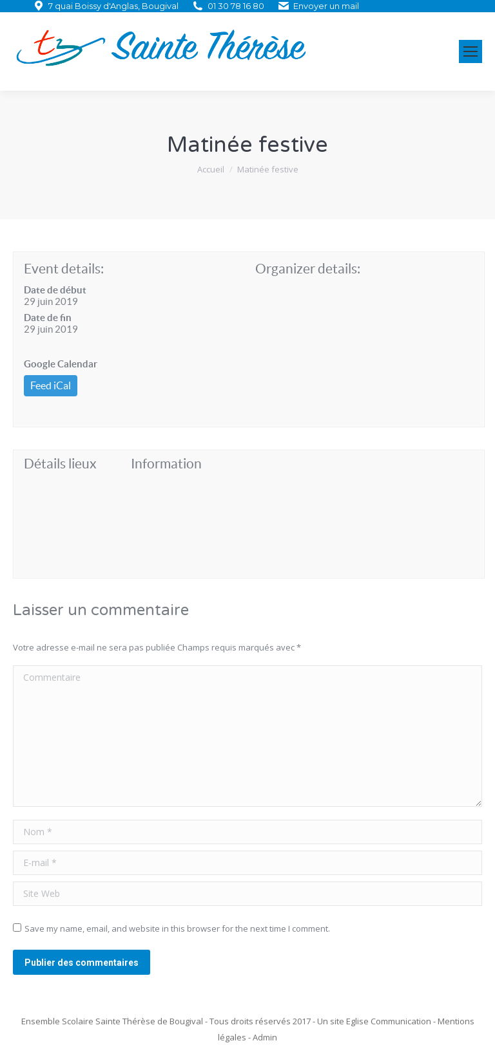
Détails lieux (60, 463)
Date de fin (48, 317)
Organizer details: (307, 268)
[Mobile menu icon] (470, 51)
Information (166, 463)
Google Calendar (60, 363)
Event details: (64, 268)
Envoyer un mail (326, 6)
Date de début (55, 289)
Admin (265, 1037)
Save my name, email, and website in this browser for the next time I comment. (177, 928)
